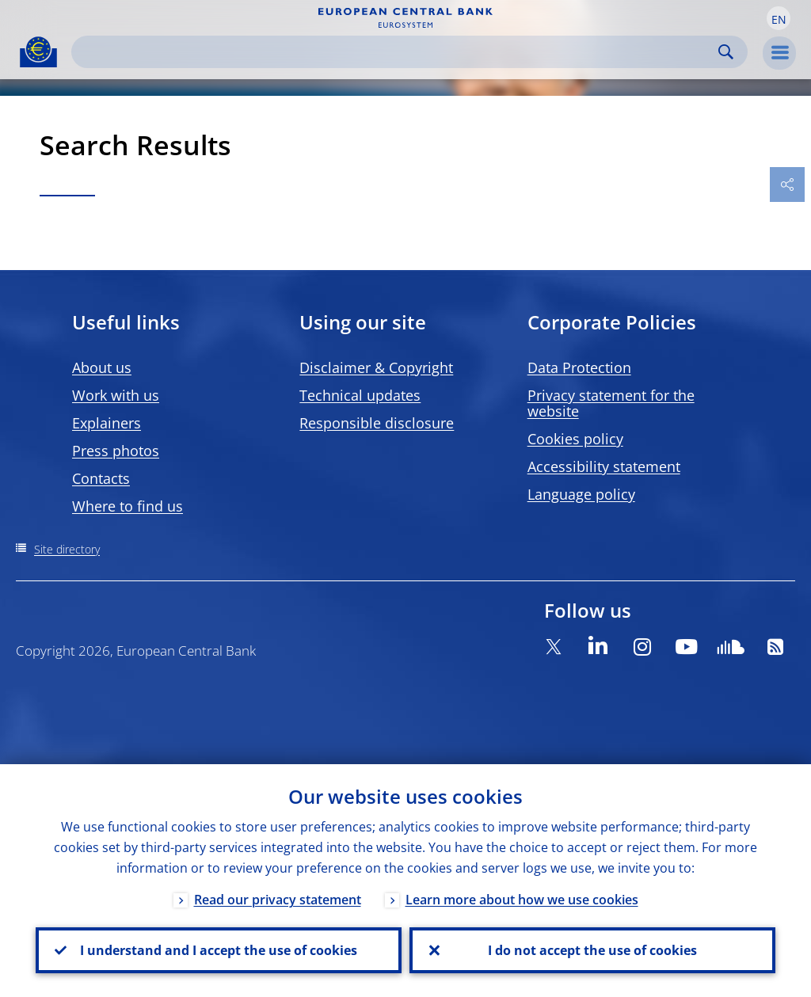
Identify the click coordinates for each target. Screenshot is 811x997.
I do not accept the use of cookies (592, 950)
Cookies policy (575, 438)
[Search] (397, 52)
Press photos (115, 450)
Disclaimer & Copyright (376, 367)
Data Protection (579, 367)
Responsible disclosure (376, 422)
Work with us (115, 395)
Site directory (67, 549)
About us (101, 367)
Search (726, 52)
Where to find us (127, 506)
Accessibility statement (603, 466)
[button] (778, 18)
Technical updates (360, 395)
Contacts (101, 478)
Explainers (106, 422)
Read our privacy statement (277, 899)
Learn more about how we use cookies (522, 899)
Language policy (581, 494)
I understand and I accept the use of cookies (218, 950)
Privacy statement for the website (611, 403)
